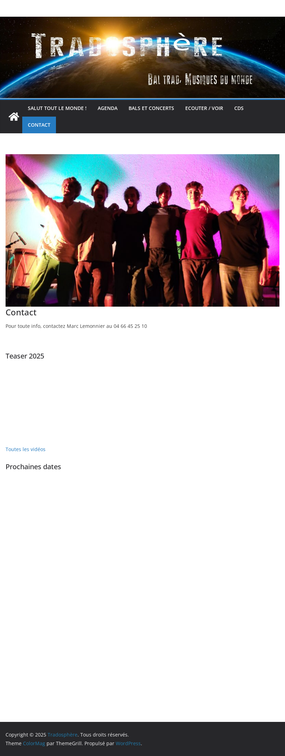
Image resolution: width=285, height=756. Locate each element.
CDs (239, 108)
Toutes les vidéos (26, 449)
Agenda (107, 108)
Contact (39, 124)
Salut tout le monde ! (57, 108)
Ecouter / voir (204, 108)
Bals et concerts (151, 108)
